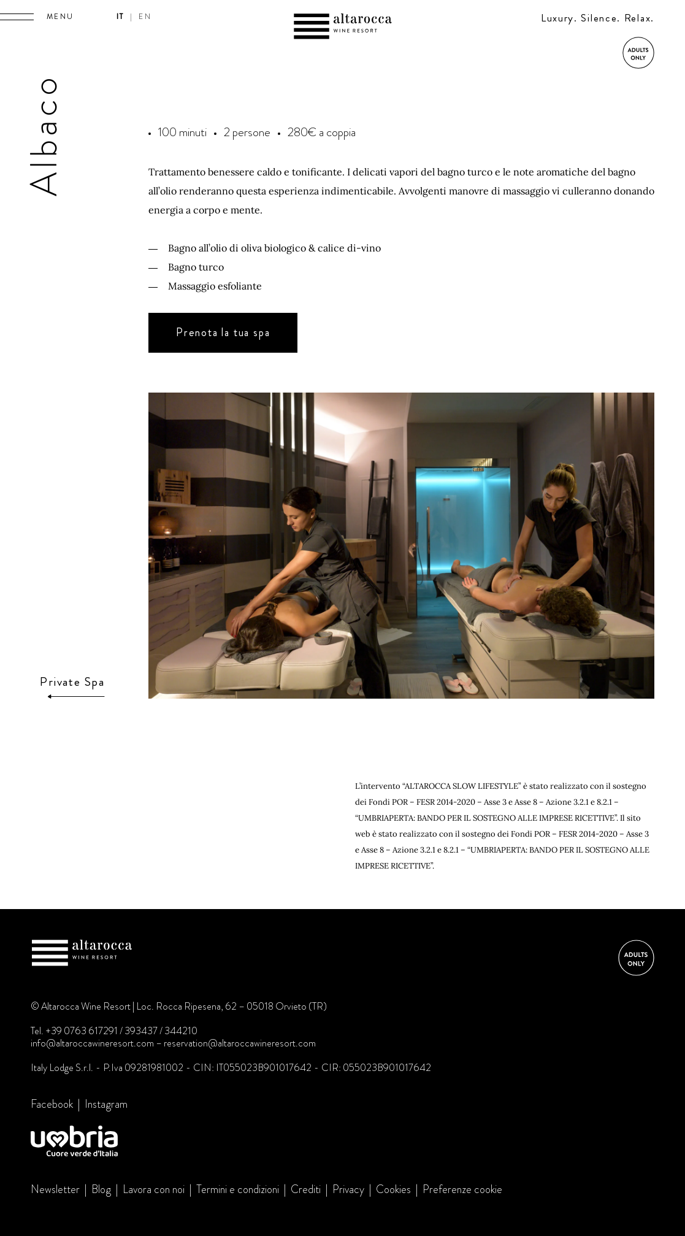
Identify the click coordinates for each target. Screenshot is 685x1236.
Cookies (393, 1189)
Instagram (106, 1104)
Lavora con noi (154, 1189)
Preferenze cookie (462, 1189)
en (145, 16)
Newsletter (55, 1189)
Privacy (348, 1189)
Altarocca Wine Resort (343, 27)
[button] (17, 16)
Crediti (306, 1189)
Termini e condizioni (237, 1189)
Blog (101, 1189)
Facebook (52, 1104)
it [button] (120, 16)
